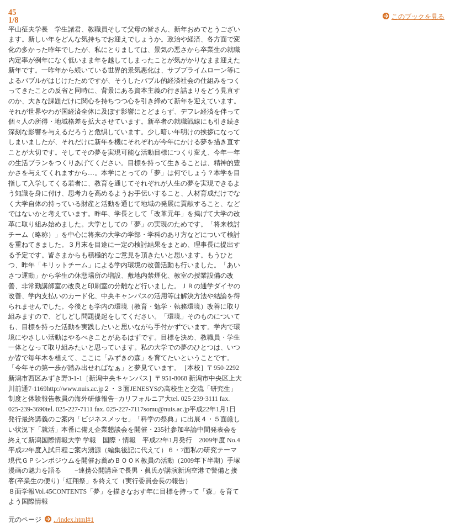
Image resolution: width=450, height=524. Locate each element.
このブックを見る (417, 16)
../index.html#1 (74, 519)
